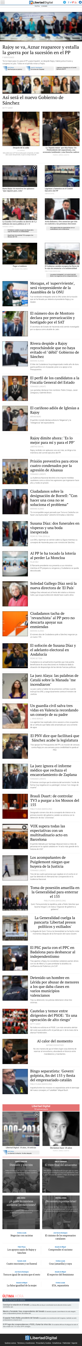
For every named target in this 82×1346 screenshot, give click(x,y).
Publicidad (66, 1343)
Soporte (74, 1343)
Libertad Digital (41, 2)
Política (37, 6)
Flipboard (73, 2)
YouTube (75, 2)
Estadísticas (56, 1343)
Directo (63, 2)
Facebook (67, 2)
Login (80, 2)
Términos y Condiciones (26, 1343)
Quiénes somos (10, 1343)
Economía (44, 6)
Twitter (70, 2)
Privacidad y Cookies (43, 1343)
